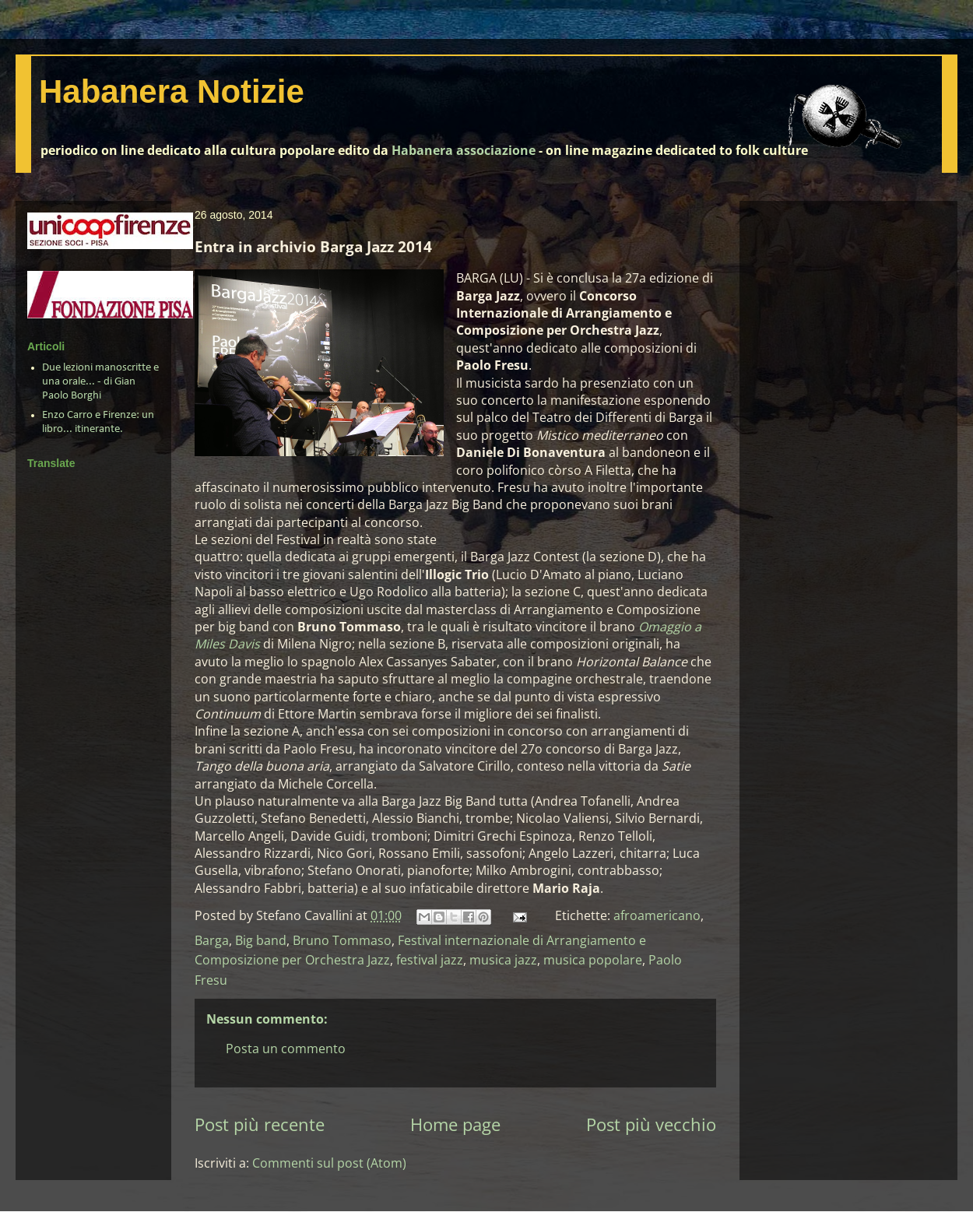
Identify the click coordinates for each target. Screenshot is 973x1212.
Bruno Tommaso (342, 940)
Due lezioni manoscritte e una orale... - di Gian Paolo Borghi (100, 382)
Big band (260, 940)
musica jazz (503, 959)
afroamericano (657, 915)
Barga (212, 940)
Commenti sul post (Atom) (329, 1163)
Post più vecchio (651, 1124)
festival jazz (429, 959)
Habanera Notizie (171, 91)
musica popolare (592, 959)
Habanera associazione (464, 150)
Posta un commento (286, 1048)
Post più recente (260, 1124)
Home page (455, 1124)
